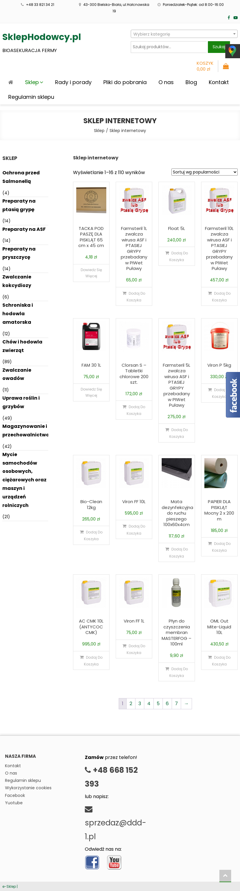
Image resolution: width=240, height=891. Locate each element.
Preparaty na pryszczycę (19, 253)
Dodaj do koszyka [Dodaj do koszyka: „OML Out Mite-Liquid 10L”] (221, 661)
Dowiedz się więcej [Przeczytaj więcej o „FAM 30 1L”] (91, 392)
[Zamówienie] (204, 172)
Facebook (15, 795)
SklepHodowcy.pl (41, 37)
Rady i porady (73, 82)
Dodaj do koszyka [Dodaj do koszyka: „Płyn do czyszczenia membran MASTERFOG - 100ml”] (178, 672)
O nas (166, 82)
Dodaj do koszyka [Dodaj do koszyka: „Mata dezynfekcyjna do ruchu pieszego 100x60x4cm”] (178, 552)
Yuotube (14, 803)
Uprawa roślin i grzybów (21, 402)
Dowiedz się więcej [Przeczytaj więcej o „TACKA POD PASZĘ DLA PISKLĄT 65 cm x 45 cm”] (91, 273)
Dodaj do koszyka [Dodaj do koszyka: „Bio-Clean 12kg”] (93, 535)
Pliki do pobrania (125, 82)
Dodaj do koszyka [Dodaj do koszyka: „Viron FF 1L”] (136, 649)
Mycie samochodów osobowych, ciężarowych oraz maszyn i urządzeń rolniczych (24, 480)
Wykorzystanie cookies (28, 788)
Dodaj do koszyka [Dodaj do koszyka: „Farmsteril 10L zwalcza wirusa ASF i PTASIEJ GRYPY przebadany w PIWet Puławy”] (221, 297)
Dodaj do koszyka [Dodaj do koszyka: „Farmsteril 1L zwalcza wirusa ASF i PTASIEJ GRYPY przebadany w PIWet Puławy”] (136, 297)
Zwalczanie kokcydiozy (16, 281)
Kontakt (219, 82)
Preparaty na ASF (24, 229)
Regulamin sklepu (31, 97)
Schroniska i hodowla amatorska (17, 314)
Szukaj (219, 47)
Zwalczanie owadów (16, 374)
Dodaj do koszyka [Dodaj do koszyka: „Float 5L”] (178, 256)
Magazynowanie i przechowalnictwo (25, 430)
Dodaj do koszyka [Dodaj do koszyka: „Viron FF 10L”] (136, 529)
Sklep (32, 82)
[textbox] (184, 34)
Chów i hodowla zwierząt (22, 346)
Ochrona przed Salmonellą (21, 177)
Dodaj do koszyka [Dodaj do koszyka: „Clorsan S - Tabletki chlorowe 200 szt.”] (136, 410)
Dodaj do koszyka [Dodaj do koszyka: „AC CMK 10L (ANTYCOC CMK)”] (93, 661)
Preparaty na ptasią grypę (19, 205)
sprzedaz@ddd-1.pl (115, 823)
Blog (191, 82)
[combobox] (184, 34)
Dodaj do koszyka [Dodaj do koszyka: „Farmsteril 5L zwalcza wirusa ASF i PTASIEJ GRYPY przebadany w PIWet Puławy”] (178, 433)
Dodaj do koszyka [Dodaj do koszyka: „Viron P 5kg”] (221, 393)
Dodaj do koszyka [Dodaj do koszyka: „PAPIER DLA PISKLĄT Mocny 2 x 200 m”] (221, 547)
